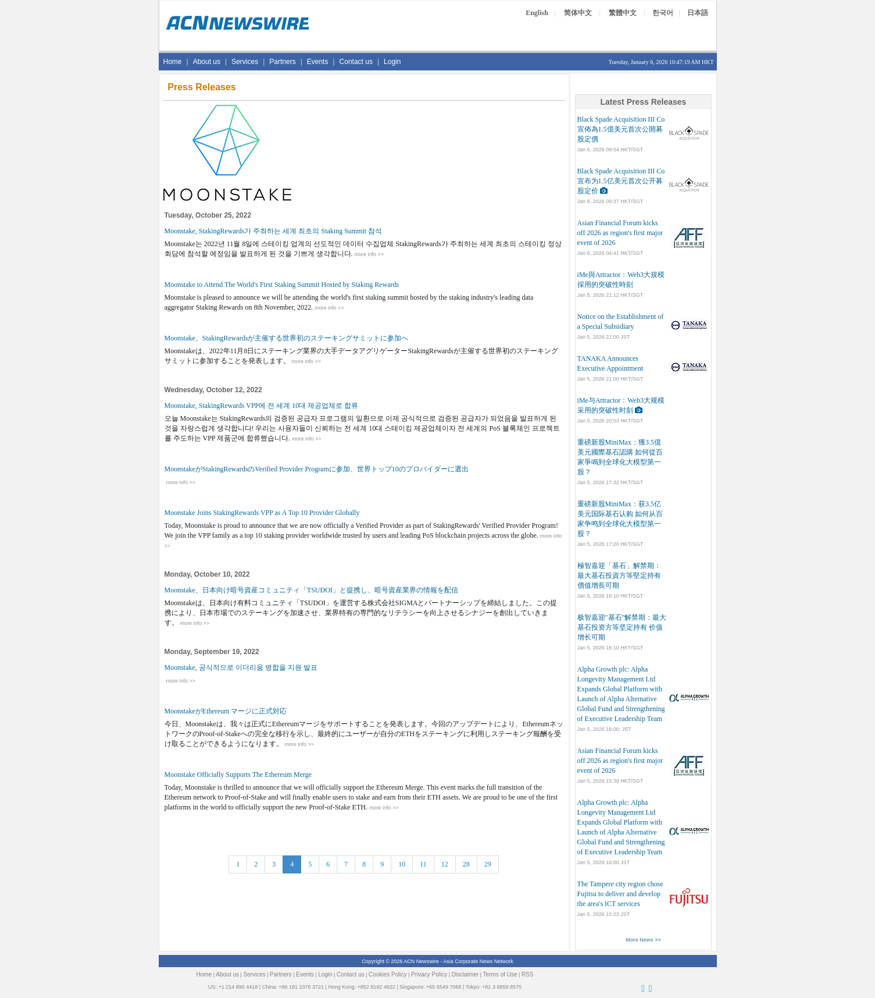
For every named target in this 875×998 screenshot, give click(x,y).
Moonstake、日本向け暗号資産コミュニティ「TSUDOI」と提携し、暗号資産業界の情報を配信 (311, 590)
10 (401, 864)
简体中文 (578, 13)
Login (392, 62)
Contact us (356, 62)
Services (244, 62)
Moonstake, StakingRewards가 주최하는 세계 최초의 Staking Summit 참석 (274, 231)
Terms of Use (500, 974)
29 (487, 864)
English (537, 13)
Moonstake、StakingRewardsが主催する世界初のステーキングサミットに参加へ (287, 338)
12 (444, 864)
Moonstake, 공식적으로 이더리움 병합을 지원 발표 (241, 667)
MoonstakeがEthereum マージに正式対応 (226, 711)
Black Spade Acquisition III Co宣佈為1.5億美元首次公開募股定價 (621, 129)
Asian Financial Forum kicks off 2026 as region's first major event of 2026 (620, 233)
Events (317, 62)
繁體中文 (623, 13)
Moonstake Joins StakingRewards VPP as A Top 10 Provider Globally (262, 513)
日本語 (697, 13)
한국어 (662, 13)
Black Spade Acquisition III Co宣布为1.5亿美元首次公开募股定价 (621, 181)
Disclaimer (465, 974)
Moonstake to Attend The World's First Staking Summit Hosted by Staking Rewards (282, 284)
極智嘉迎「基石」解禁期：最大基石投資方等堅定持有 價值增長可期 (619, 575)
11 (423, 864)
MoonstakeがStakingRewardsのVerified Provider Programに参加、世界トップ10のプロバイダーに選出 (317, 469)
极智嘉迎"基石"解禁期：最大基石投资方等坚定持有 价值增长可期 (622, 627)
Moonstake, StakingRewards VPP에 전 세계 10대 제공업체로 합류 (262, 406)
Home (172, 62)
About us (206, 62)
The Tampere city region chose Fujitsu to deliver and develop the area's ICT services (620, 894)
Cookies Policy (388, 974)
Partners (282, 62)
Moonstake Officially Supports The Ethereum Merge (238, 774)
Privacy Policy (429, 974)
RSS (528, 974)
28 (466, 864)
